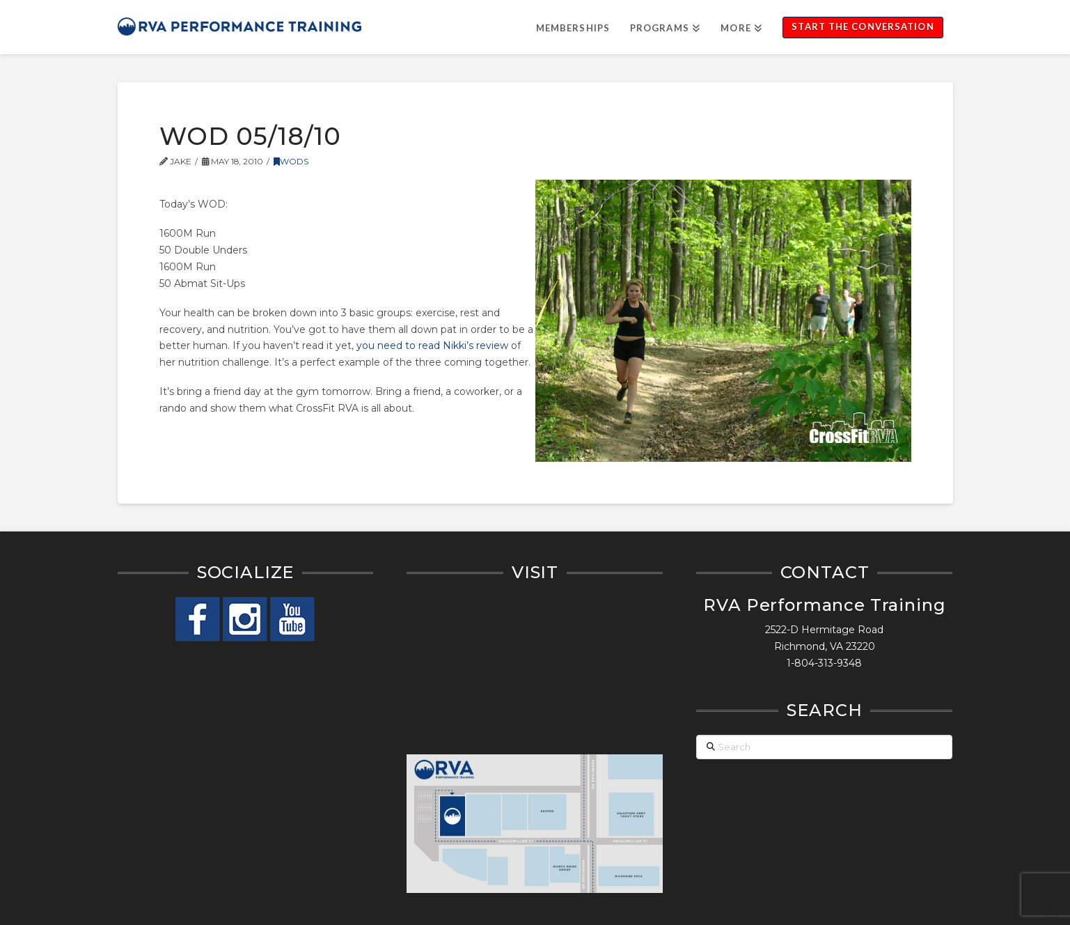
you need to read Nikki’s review (432, 345)
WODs (291, 161)
